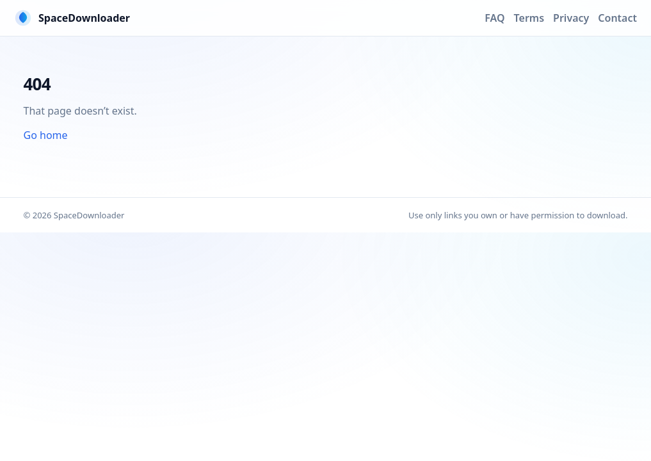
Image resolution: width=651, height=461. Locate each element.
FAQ (494, 18)
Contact (617, 18)
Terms (529, 18)
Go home (46, 135)
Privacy (571, 18)
